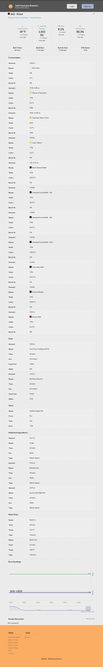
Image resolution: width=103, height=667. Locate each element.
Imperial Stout (35, 17)
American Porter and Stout (18, 17)
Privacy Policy (13, 642)
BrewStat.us (25, 7)
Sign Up (87, 6)
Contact (11, 653)
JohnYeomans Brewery (26, 5)
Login (72, 6)
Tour (9, 651)
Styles (27, 637)
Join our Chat (13, 640)
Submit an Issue (14, 637)
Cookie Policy (13, 648)
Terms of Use (13, 645)
